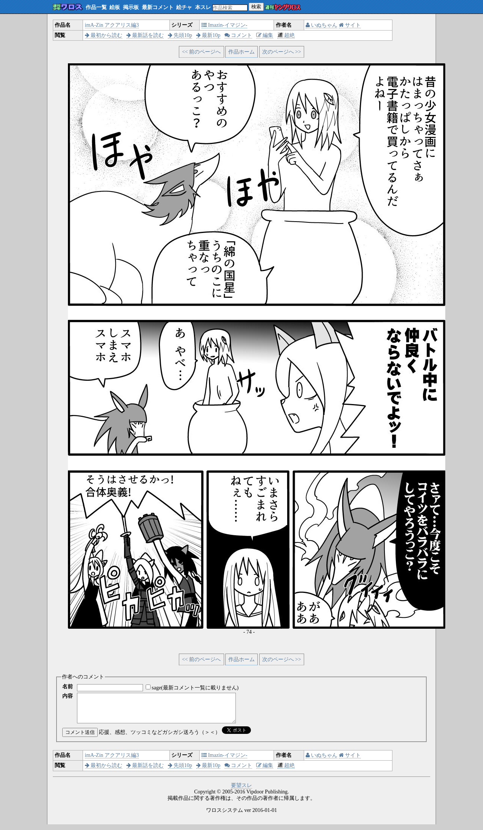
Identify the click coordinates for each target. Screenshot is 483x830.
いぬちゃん (322, 25)
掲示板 (131, 7)
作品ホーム (241, 52)
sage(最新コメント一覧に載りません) (195, 688)
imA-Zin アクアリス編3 (112, 25)
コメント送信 (80, 738)
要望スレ (241, 791)
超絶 (286, 35)
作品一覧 (96, 7)
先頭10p (180, 35)
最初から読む (104, 35)
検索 (256, 6)
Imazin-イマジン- (225, 25)
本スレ (203, 7)
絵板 (114, 7)
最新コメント (158, 7)
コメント (238, 35)
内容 (67, 696)
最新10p (208, 35)
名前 (67, 686)
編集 (265, 35)
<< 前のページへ (201, 52)
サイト (350, 25)
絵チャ (184, 7)
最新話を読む (145, 35)
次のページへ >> (281, 52)
